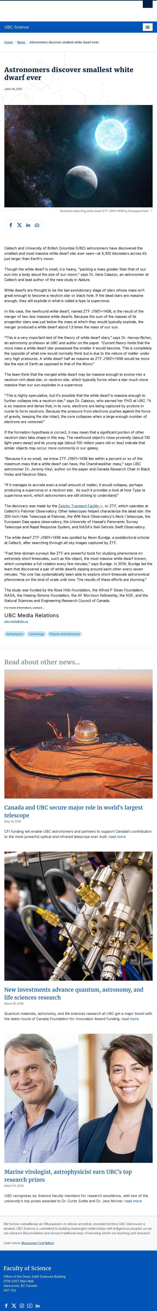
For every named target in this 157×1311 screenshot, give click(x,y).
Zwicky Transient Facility (78, 506)
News (21, 42)
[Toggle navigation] (148, 27)
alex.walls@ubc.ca (16, 621)
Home (8, 42)
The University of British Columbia (56, 9)
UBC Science (16, 27)
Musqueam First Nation (37, 1243)
